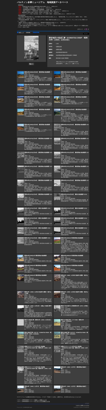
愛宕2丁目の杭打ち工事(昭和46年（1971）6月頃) (74, 306)
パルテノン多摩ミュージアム (82, 405)
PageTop (87, 403)
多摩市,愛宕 (59, 49)
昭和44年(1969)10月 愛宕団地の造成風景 (72, 238)
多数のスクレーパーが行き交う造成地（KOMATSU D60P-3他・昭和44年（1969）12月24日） (37, 348)
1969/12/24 (59, 46)
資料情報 (28, 32)
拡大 (31, 64)
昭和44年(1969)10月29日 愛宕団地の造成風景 (37, 72)
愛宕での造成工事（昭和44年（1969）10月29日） (38, 319)
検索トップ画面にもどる (40, 400)
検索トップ (20, 32)
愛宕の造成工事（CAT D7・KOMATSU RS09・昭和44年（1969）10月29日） (37, 333)
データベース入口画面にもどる (42, 401)
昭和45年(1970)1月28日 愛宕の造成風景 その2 (74, 194)
